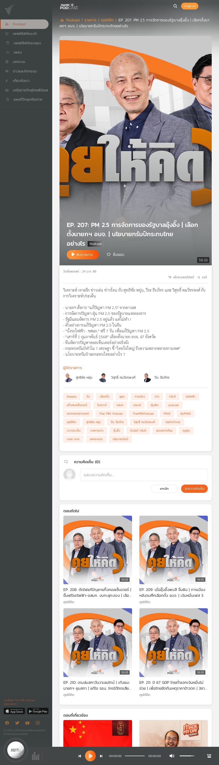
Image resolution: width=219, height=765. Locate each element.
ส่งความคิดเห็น (194, 488)
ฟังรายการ (84, 254)
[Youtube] (28, 724)
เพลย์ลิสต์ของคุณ (23, 43)
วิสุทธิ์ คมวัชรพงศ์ (123, 377)
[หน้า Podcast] (78, 6)
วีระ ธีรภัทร (161, 377)
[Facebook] (8, 724)
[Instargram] (38, 724)
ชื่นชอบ (118, 254)
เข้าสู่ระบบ (189, 6)
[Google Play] (38, 711)
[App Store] (15, 711)
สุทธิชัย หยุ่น (84, 377)
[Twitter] (18, 724)
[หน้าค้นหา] (175, 6)
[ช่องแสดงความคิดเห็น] (144, 475)
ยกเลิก (164, 488)
